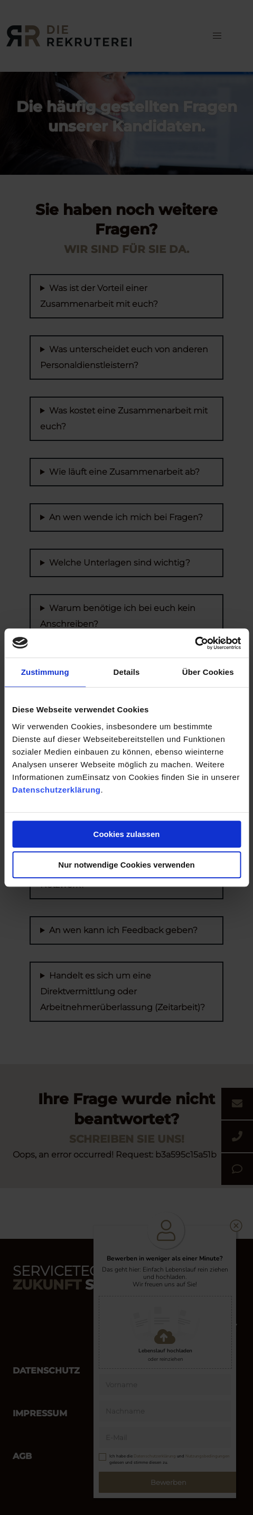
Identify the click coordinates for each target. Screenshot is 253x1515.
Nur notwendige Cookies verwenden (126, 864)
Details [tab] (127, 671)
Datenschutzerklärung (56, 789)
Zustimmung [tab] (45, 671)
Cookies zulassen (126, 834)
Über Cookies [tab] (208, 671)
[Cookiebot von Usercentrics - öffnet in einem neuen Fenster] (194, 643)
